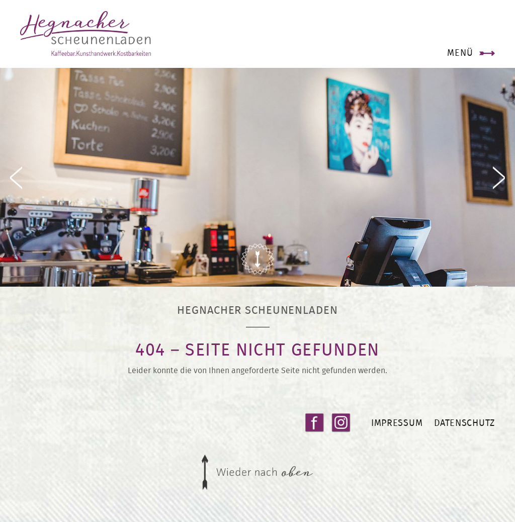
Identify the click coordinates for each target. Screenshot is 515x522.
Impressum (396, 422)
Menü (460, 52)
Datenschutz (464, 422)
